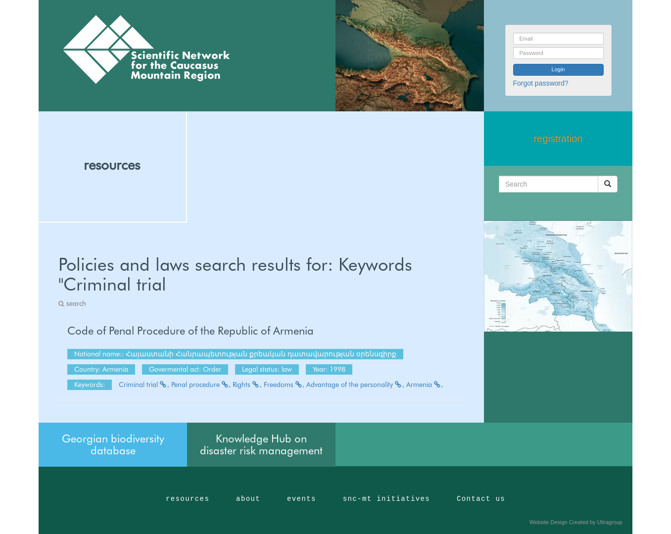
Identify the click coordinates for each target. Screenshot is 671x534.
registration (558, 138)
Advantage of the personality (355, 384)
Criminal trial (144, 384)
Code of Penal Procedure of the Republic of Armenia (190, 330)
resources (112, 164)
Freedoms (284, 384)
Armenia (424, 384)
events (301, 499)
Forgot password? (541, 83)
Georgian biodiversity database (113, 444)
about (248, 499)
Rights (247, 384)
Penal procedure (201, 384)
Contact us (481, 499)
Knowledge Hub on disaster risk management (261, 444)
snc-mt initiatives (386, 499)
